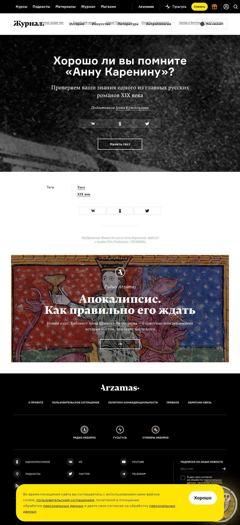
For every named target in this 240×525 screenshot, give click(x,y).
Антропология (158, 24)
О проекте (35, 402)
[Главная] (120, 388)
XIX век (83, 194)
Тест (81, 187)
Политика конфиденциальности (133, 402)
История (76, 24)
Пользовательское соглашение (75, 402)
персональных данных (63, 505)
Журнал (88, 6)
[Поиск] (235, 6)
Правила (173, 402)
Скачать (199, 6)
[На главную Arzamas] (5, 6)
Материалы (66, 6)
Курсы (21, 6)
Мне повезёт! (214, 24)
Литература (128, 24)
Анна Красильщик (132, 107)
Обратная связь (200, 402)
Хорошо (203, 497)
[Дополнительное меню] (124, 6)
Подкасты (41, 6)
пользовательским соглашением (65, 500)
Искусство (101, 24)
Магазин (108, 6)
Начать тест (120, 144)
